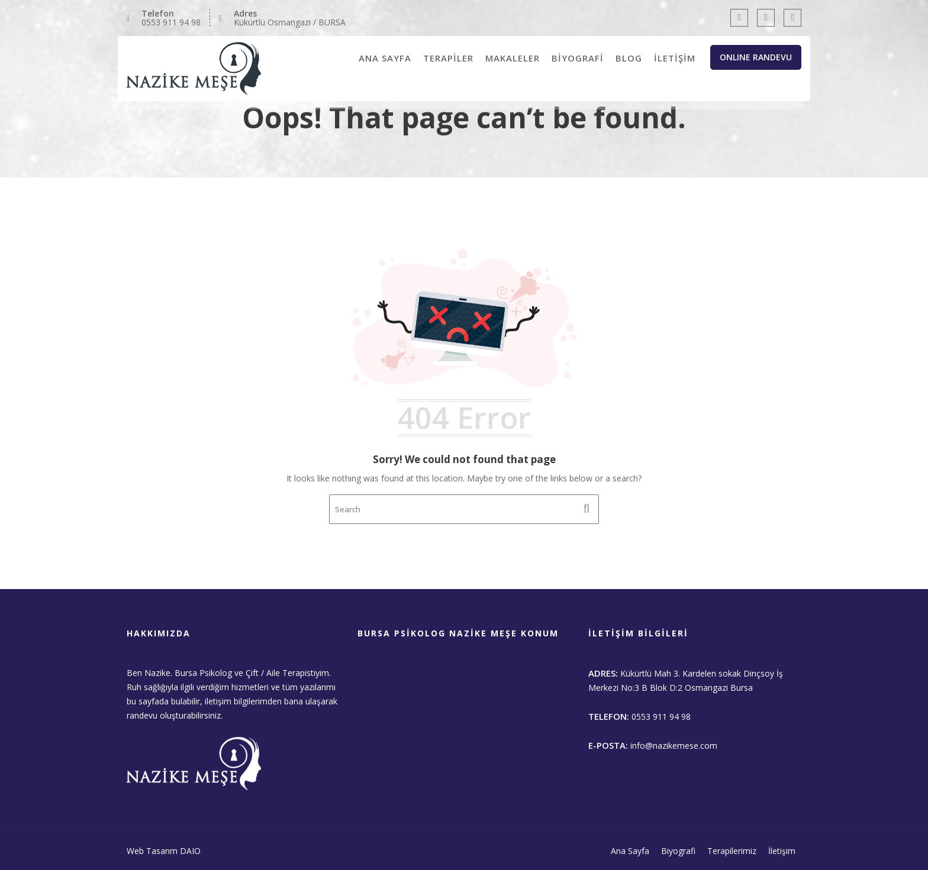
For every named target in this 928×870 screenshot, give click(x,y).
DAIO (190, 850)
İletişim (781, 850)
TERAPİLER (448, 58)
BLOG (629, 58)
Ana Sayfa (630, 850)
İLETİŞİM (674, 58)
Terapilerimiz (731, 850)
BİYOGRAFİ (578, 58)
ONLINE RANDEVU (756, 57)
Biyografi (678, 850)
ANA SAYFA (385, 58)
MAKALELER (512, 58)
